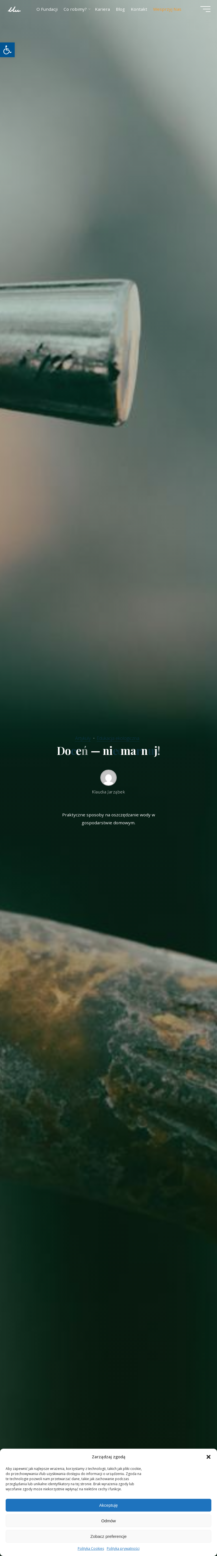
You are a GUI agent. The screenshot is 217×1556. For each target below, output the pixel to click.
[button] (7, 49)
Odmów (108, 1520)
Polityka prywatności (123, 1548)
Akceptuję (108, 1505)
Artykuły (82, 737)
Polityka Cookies (91, 1548)
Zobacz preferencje (108, 1536)
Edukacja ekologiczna (118, 737)
